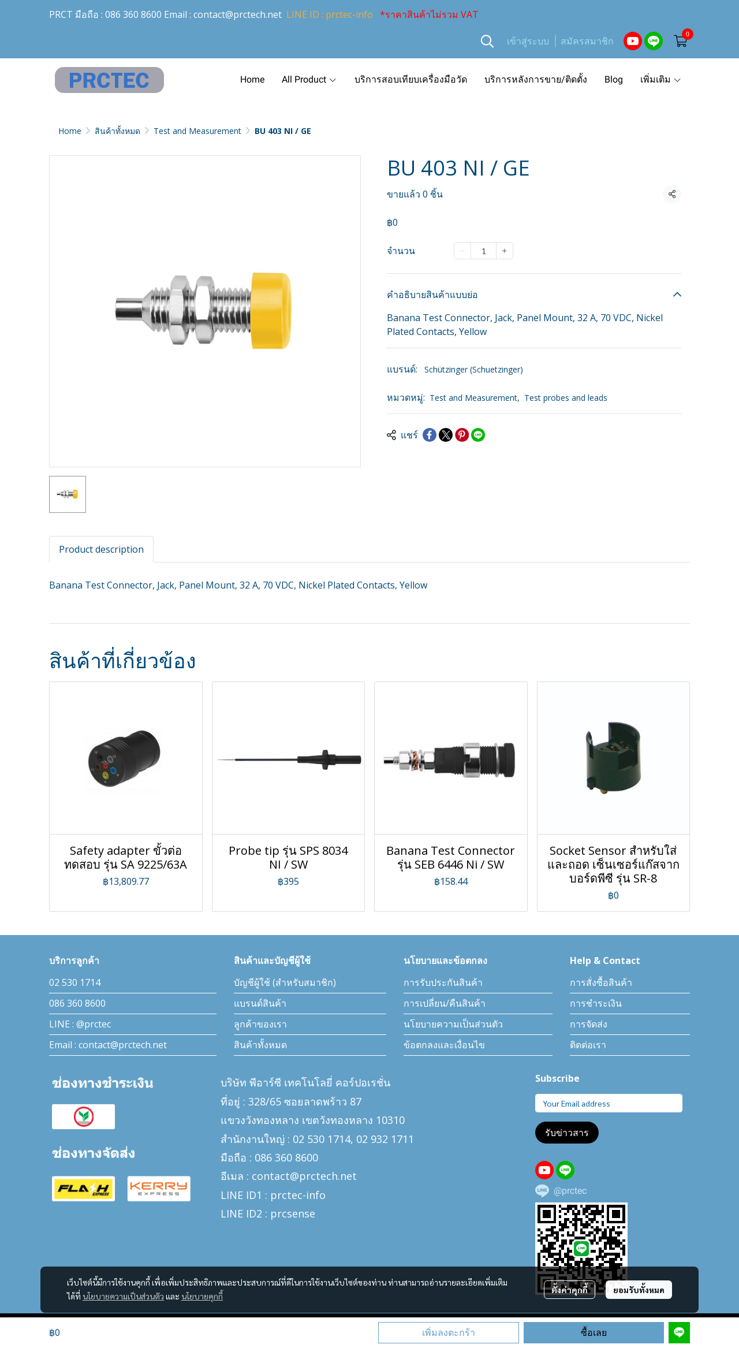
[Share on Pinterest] (462, 435)
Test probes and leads (565, 397)
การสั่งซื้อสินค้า (601, 982)
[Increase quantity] (505, 251)
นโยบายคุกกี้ (202, 1296)
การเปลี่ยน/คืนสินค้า (445, 1003)
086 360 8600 (133, 14)
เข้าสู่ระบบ (528, 41)
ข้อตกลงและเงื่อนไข (444, 1044)
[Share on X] (446, 435)
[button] (487, 41)
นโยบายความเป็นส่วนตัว (123, 1296)
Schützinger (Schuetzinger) (473, 369)
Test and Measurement (197, 130)
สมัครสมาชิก (587, 41)
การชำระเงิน (596, 1003)
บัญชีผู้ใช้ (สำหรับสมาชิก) (285, 982)
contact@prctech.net (237, 14)
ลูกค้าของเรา (260, 1024)
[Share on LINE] (478, 435)
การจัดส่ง (588, 1024)
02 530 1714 (74, 982)
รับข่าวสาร (567, 1132)
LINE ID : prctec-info (329, 14)
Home (69, 130)
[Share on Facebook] (429, 435)
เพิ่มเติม (661, 79)
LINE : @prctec (80, 1024)
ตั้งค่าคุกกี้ (569, 1289)
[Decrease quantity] (462, 251)
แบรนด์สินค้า (260, 1003)
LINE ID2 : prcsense (268, 1213)
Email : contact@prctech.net (108, 1044)
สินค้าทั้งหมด (117, 130)
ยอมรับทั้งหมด (639, 1289)
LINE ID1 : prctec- (263, 1195)
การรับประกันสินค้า (443, 982)
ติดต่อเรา (588, 1044)
